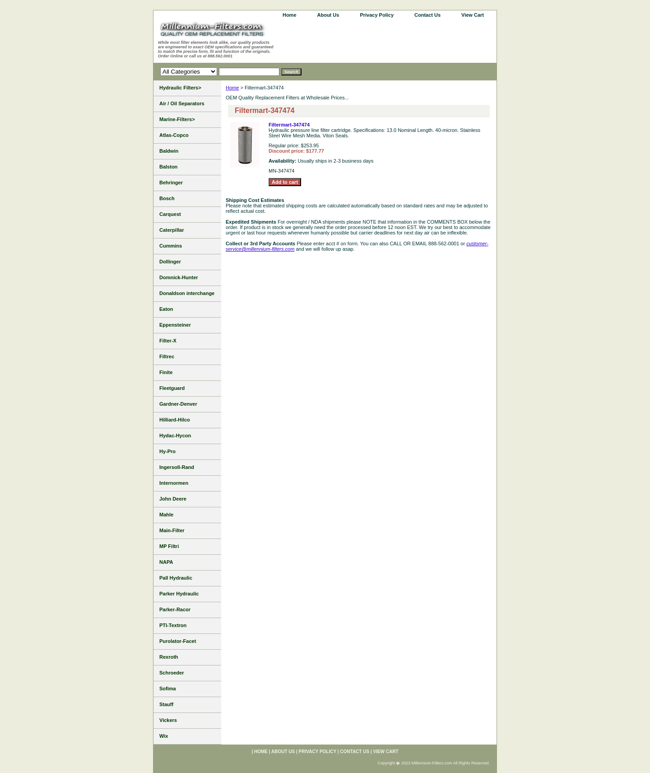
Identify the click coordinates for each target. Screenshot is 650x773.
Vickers (168, 720)
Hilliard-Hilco (174, 419)
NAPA (166, 562)
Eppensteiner (175, 325)
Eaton (166, 309)
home (290, 15)
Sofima (167, 688)
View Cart (472, 15)
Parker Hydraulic (179, 593)
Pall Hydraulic (175, 578)
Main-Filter (172, 530)
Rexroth (168, 657)
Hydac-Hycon (175, 435)
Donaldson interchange (186, 293)
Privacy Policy (377, 15)
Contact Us (427, 15)
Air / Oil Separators (181, 103)
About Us (328, 15)
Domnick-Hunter (178, 277)
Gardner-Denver (178, 404)
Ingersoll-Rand (176, 467)
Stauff (166, 704)
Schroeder (171, 672)
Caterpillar (171, 230)
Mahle (166, 514)
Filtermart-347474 (289, 124)
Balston (168, 166)
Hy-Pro (167, 451)
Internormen (173, 483)
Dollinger (170, 261)
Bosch (167, 198)
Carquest (170, 214)
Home (232, 87)
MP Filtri (169, 546)
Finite (165, 372)
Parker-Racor (174, 609)
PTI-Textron (172, 625)
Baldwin (168, 151)
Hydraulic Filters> (180, 87)
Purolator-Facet (177, 641)
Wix (163, 736)
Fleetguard (172, 388)
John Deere (172, 498)
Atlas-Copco (174, 135)
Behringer (171, 182)
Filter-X (167, 340)
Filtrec (166, 356)
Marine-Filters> (177, 119)
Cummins (170, 245)
